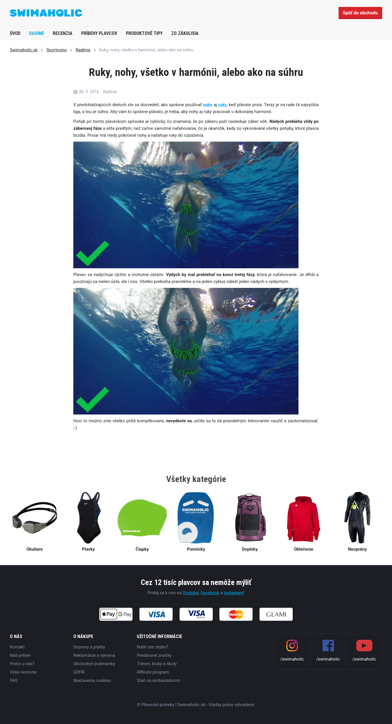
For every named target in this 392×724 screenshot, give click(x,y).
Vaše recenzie (23, 672)
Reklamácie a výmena (94, 655)
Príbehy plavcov (99, 33)
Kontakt (17, 647)
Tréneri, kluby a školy (157, 663)
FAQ (14, 680)
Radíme (36, 33)
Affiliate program (153, 672)
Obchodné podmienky (94, 663)
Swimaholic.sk (24, 49)
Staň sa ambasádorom (158, 680)
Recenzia (62, 33)
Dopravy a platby (89, 647)
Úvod (15, 33)
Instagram (233, 592)
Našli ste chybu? (152, 647)
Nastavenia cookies (92, 680)
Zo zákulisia (185, 33)
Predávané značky (154, 655)
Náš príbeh (20, 655)
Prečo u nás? (22, 663)
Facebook (210, 592)
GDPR (79, 672)
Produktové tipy (144, 33)
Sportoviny (56, 49)
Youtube (191, 592)
